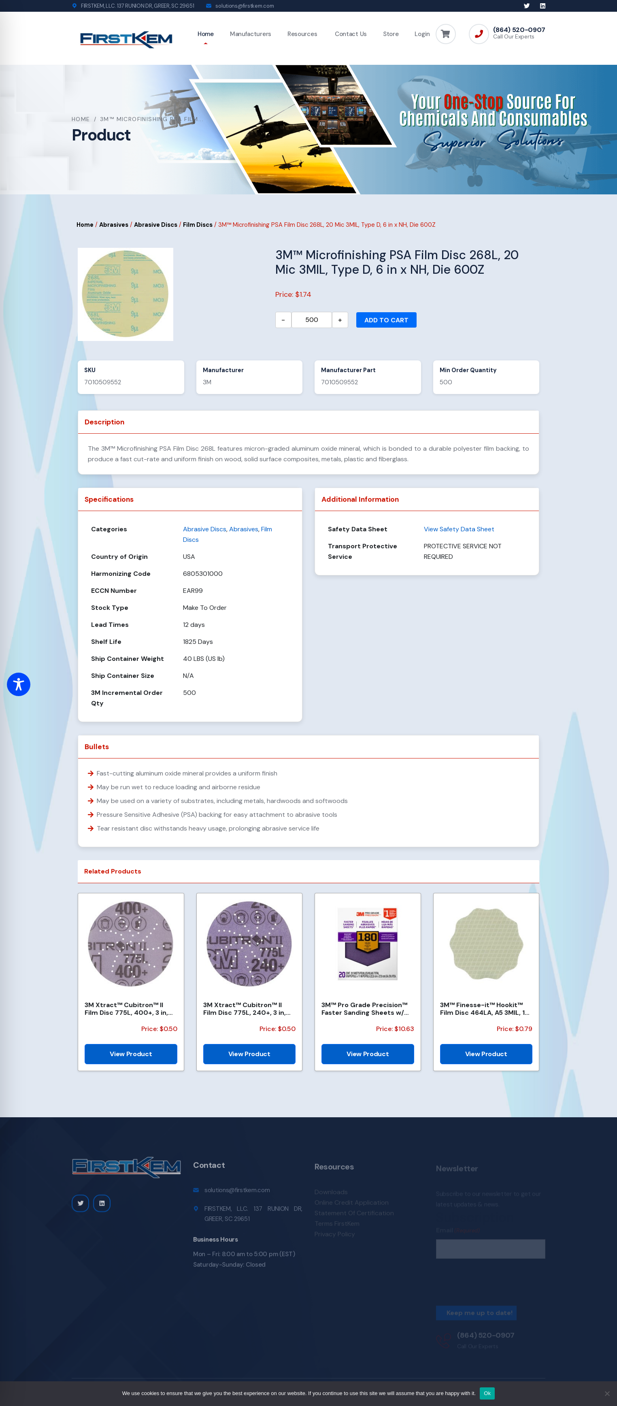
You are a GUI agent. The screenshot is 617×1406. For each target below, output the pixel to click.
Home (206, 34)
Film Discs (198, 225)
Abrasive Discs (155, 225)
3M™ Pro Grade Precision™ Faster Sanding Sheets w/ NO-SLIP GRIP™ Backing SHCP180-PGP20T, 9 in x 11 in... (364, 1008)
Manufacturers (250, 34)
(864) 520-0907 (519, 30)
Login (422, 34)
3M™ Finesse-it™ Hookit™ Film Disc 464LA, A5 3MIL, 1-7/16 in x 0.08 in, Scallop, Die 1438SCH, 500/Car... (484, 1008)
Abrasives (113, 225)
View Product (131, 1054)
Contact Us (350, 34)
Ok (487, 1393)
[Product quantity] (311, 320)
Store (391, 34)
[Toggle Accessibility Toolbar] (18, 684)
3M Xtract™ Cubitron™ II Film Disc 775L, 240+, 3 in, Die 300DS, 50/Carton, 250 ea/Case (246, 1008)
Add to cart (386, 320)
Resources (302, 34)
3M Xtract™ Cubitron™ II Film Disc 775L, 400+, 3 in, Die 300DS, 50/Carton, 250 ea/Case (128, 1008)
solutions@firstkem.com (244, 5)
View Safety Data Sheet (459, 529)
